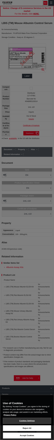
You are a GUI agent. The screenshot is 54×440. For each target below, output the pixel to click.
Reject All (27, 428)
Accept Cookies (27, 435)
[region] (27, 417)
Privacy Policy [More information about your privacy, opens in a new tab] (10, 415)
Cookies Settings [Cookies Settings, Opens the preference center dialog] (27, 421)
